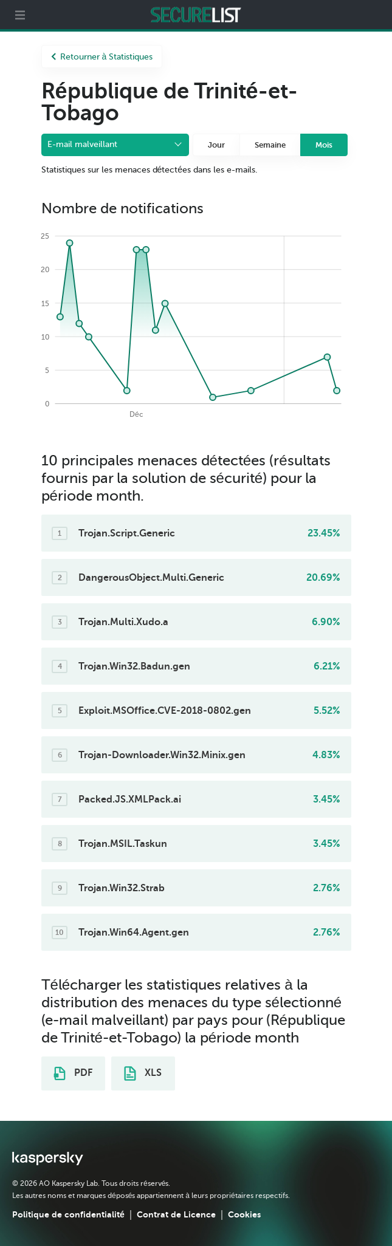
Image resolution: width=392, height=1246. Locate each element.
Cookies (244, 1214)
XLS (143, 1073)
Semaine (270, 144)
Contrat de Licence (176, 1214)
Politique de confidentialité (68, 1214)
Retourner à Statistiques (102, 56)
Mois (323, 144)
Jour (216, 144)
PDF (72, 1073)
